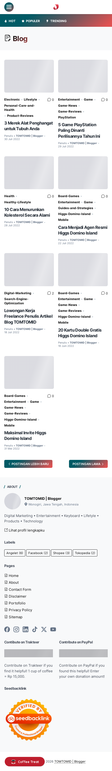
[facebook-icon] (7, 630)
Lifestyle (30, 99)
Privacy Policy (18, 610)
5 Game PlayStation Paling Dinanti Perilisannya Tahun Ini (79, 130)
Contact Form (17, 589)
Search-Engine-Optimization (16, 301)
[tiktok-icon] (35, 630)
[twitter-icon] (44, 630)
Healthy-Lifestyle (17, 202)
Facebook (38, 553)
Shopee (61, 553)
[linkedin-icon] (25, 630)
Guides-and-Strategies (75, 208)
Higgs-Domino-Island (74, 214)
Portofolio (15, 603)
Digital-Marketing (17, 293)
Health (9, 196)
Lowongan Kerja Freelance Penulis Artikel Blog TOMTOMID (28, 316)
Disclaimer (15, 596)
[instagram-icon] (16, 630)
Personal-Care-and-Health (19, 108)
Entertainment (69, 99)
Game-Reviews (70, 111)
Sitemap (13, 617)
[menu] (9, 7)
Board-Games (68, 196)
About (11, 582)
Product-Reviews (20, 115)
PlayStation (67, 117)
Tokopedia (85, 553)
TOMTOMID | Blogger (42, 498)
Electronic (12, 99)
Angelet (14, 553)
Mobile (63, 220)
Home (11, 575)
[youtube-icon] (53, 630)
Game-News (67, 105)
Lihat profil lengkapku (24, 530)
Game (88, 99)
